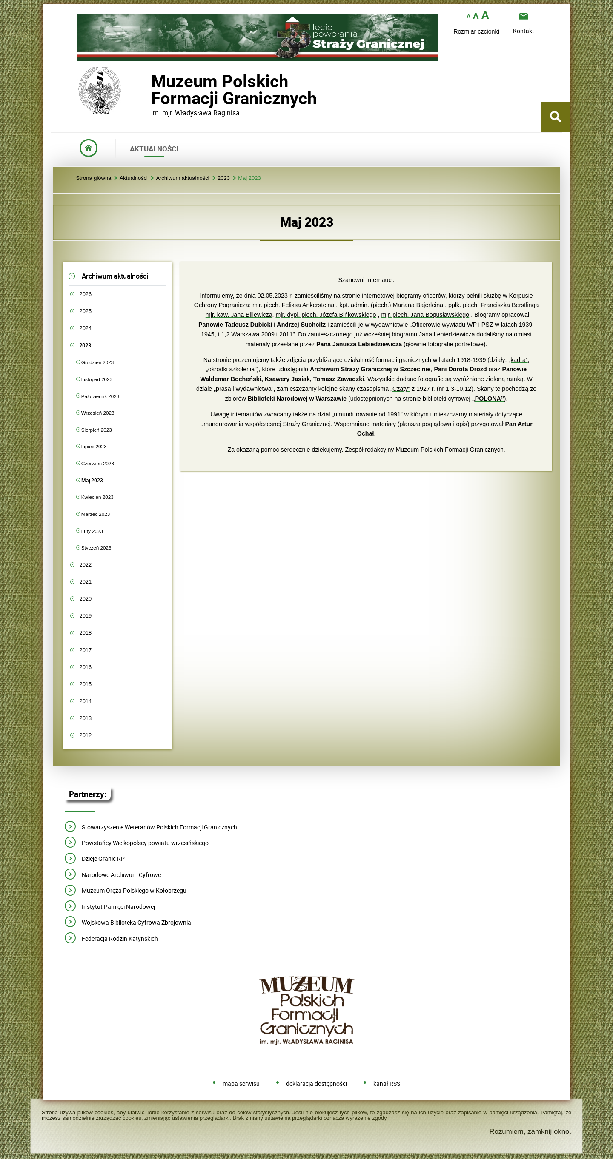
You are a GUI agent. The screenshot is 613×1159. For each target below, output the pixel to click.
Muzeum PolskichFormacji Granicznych (151, 89)
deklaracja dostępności (316, 1084)
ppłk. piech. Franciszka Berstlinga (493, 305)
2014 (85, 701)
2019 (85, 615)
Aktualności (134, 178)
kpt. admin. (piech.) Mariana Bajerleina (391, 305)
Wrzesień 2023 (98, 413)
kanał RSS (386, 1084)
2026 (85, 294)
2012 (85, 735)
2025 (85, 311)
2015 (85, 684)
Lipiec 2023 (94, 446)
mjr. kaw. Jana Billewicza (239, 314)
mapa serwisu (241, 1084)
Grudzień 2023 (97, 362)
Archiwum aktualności (182, 178)
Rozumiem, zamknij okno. (530, 1132)
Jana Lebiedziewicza (447, 334)
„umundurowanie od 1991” (367, 414)
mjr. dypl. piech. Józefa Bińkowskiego (326, 314)
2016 (85, 667)
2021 (85, 581)
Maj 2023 (249, 178)
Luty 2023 (92, 531)
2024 (85, 328)
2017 (85, 650)
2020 (85, 598)
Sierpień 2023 (96, 430)
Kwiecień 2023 (97, 497)
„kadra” (517, 359)
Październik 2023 (100, 396)
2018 (85, 632)
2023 (224, 178)
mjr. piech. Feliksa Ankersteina (293, 305)
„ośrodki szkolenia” (231, 369)
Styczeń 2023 (96, 547)
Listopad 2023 (96, 379)
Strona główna (93, 178)
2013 (85, 718)
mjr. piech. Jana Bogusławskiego (425, 314)
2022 (85, 564)
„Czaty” (400, 388)
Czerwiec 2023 (97, 463)
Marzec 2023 (95, 514)
